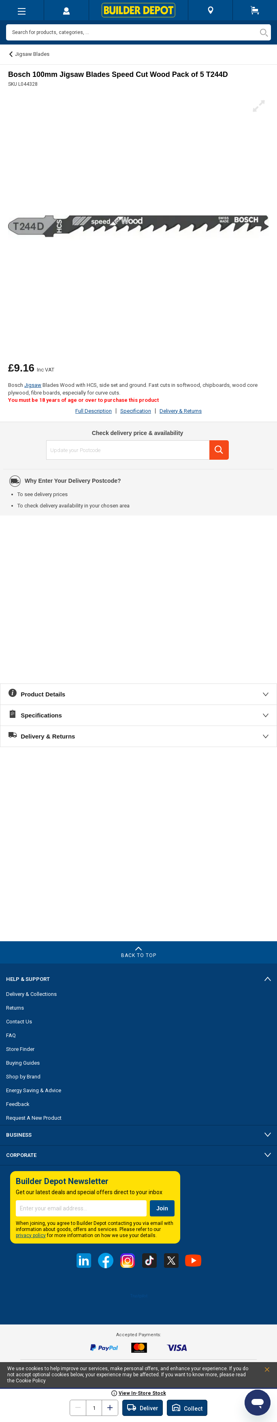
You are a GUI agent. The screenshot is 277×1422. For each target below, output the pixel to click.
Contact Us (19, 1022)
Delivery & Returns (181, 411)
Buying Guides (23, 1063)
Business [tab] (19, 1135)
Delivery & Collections (31, 994)
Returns (15, 1008)
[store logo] (138, 10)
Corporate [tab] (21, 1155)
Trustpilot (138, 1295)
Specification (135, 411)
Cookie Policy (31, 1381)
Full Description (93, 411)
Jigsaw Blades (32, 54)
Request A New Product (34, 1118)
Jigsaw (32, 385)
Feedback (18, 1104)
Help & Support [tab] (28, 979)
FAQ (11, 1035)
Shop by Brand (23, 1077)
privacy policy (31, 1235)
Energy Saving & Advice (33, 1090)
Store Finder (20, 1049)
